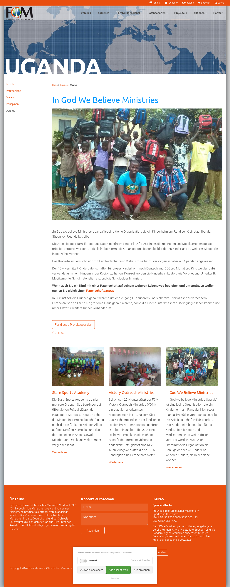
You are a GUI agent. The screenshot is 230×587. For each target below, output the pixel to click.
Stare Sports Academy (70, 392)
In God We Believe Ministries (189, 392)
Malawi (10, 97)
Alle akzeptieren (118, 570)
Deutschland (13, 91)
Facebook (173, 2)
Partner (217, 13)
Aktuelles (103, 13)
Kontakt (156, 2)
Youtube (189, 2)
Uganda (10, 110)
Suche (221, 2)
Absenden (93, 530)
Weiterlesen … (61, 452)
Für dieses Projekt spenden (73, 324)
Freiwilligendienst (129, 13)
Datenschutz (115, 578)
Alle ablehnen (142, 570)
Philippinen (12, 104)
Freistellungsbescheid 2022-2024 (172, 539)
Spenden (205, 2)
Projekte (179, 13)
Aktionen (199, 13)
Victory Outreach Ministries (132, 392)
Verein (85, 13)
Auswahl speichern (91, 570)
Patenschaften (156, 13)
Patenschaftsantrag (100, 290)
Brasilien (11, 84)
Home (55, 85)
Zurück (59, 333)
